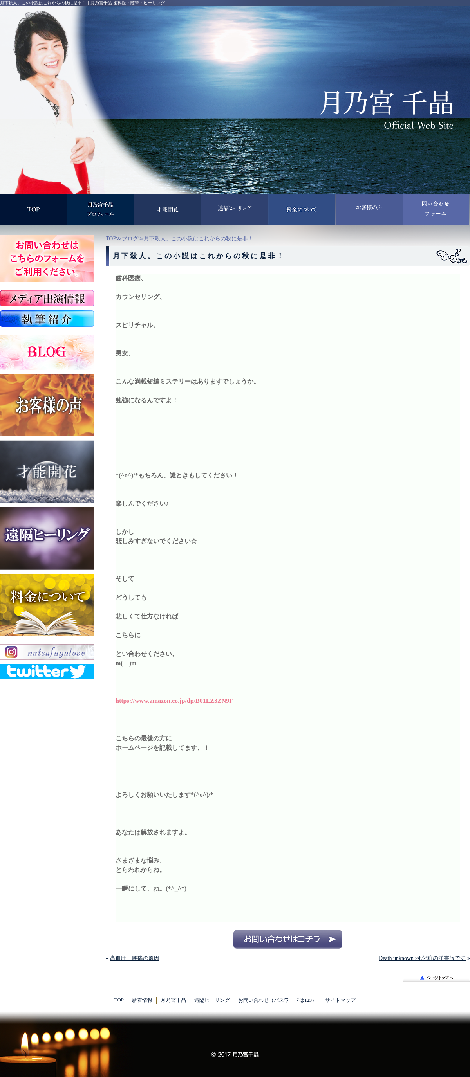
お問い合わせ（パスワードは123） (277, 1000)
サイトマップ (340, 1000)
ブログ (130, 238)
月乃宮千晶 (173, 1000)
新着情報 (142, 1000)
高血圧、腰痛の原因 (134, 958)
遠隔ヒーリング (212, 1000)
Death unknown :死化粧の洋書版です (422, 958)
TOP (111, 238)
